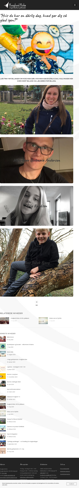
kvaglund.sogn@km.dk (45, 475)
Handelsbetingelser (65, 474)
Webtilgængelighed (65, 471)
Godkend (71, 484)
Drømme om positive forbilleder (15, 426)
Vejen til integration (12, 434)
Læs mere (4, 484)
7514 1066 (4, 473)
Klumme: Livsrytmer (12, 374)
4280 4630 (42, 473)
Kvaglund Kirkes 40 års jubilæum (20, 318)
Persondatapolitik (64, 468)
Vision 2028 (10, 352)
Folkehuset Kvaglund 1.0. (13, 396)
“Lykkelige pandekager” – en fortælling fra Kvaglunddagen (22, 441)
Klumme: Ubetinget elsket (14, 382)
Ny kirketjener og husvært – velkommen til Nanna (20, 344)
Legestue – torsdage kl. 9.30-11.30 (16, 367)
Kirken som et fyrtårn (55, 318)
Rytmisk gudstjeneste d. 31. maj (15, 449)
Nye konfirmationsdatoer (13, 389)
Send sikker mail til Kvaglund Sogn (8, 477)
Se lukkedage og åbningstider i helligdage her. (27, 477)
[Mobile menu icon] (75, 5)
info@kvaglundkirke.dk (9, 475)
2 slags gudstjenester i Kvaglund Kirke (17, 359)
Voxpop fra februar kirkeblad (14, 419)
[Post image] (4, 320)
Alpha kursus (10, 337)
